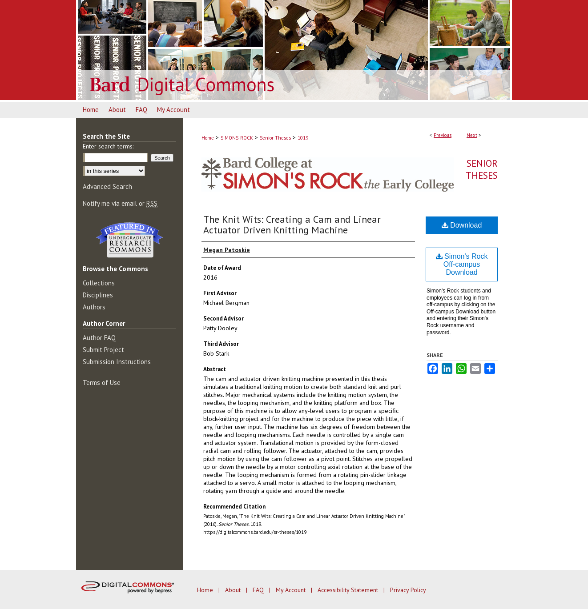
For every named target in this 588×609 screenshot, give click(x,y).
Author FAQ (99, 337)
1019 (303, 138)
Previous (442, 135)
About (233, 590)
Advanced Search (107, 186)
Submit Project (103, 349)
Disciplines (98, 295)
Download (462, 225)
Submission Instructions (117, 361)
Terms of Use (102, 382)
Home (207, 138)
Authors (94, 307)
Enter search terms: (108, 146)
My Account (291, 590)
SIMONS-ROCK (237, 138)
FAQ (259, 590)
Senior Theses (275, 138)
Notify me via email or (120, 203)
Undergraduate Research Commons (129, 240)
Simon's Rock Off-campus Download (462, 264)
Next (472, 135)
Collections (99, 283)
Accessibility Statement (349, 590)
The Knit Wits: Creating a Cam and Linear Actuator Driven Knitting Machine (292, 224)
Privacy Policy (408, 590)
